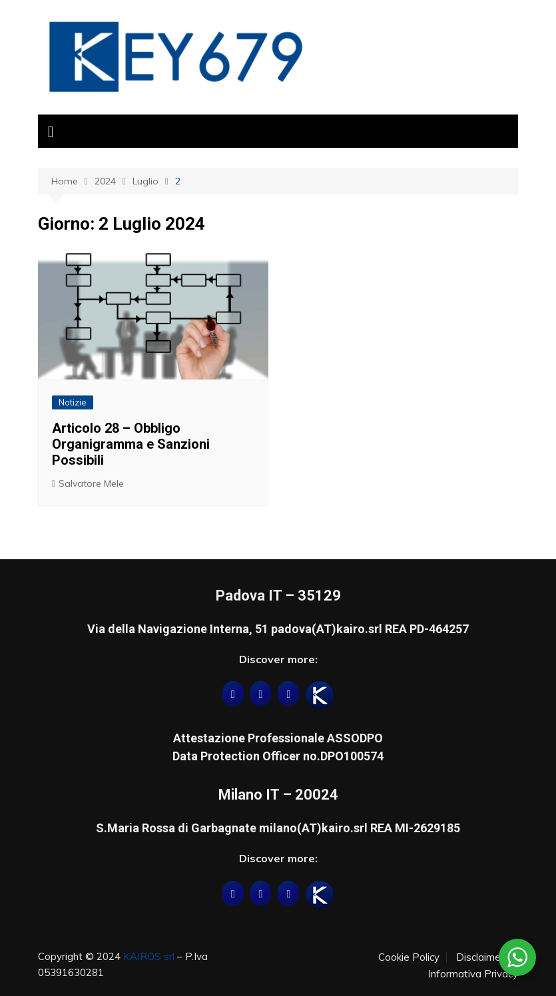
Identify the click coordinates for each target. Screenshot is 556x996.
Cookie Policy (408, 957)
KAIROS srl (148, 956)
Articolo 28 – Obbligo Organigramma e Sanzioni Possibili (131, 444)
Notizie (73, 402)
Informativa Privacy (473, 974)
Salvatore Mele (91, 483)
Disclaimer (480, 957)
